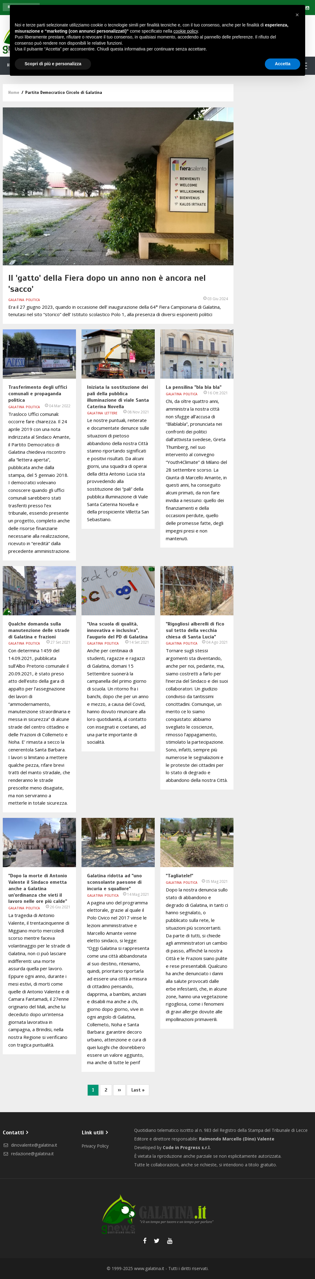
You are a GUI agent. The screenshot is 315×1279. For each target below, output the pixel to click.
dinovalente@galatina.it (30, 1145)
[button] (297, 15)
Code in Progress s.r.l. (187, 1147)
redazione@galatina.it (28, 1153)
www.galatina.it (149, 1268)
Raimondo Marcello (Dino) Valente (236, 1139)
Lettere (111, 413)
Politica (33, 300)
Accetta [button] (282, 63)
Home (13, 92)
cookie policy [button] (185, 31)
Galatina (16, 300)
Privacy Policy (95, 1146)
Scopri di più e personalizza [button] (53, 63)
